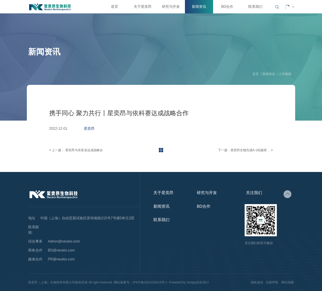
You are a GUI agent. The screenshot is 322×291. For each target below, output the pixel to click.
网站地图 (287, 282)
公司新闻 (285, 74)
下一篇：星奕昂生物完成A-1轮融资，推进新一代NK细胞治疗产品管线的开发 (244, 150)
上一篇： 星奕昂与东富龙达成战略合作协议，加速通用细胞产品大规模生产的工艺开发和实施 (77, 150)
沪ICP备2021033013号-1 (150, 282)
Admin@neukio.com (64, 241)
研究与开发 (171, 6)
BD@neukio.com (61, 250)
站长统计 (203, 282)
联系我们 (255, 6)
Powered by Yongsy (183, 282)
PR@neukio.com (61, 259)
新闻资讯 (199, 6)
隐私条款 (257, 282)
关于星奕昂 (143, 6)
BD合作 (227, 6)
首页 (114, 6)
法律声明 (272, 282)
